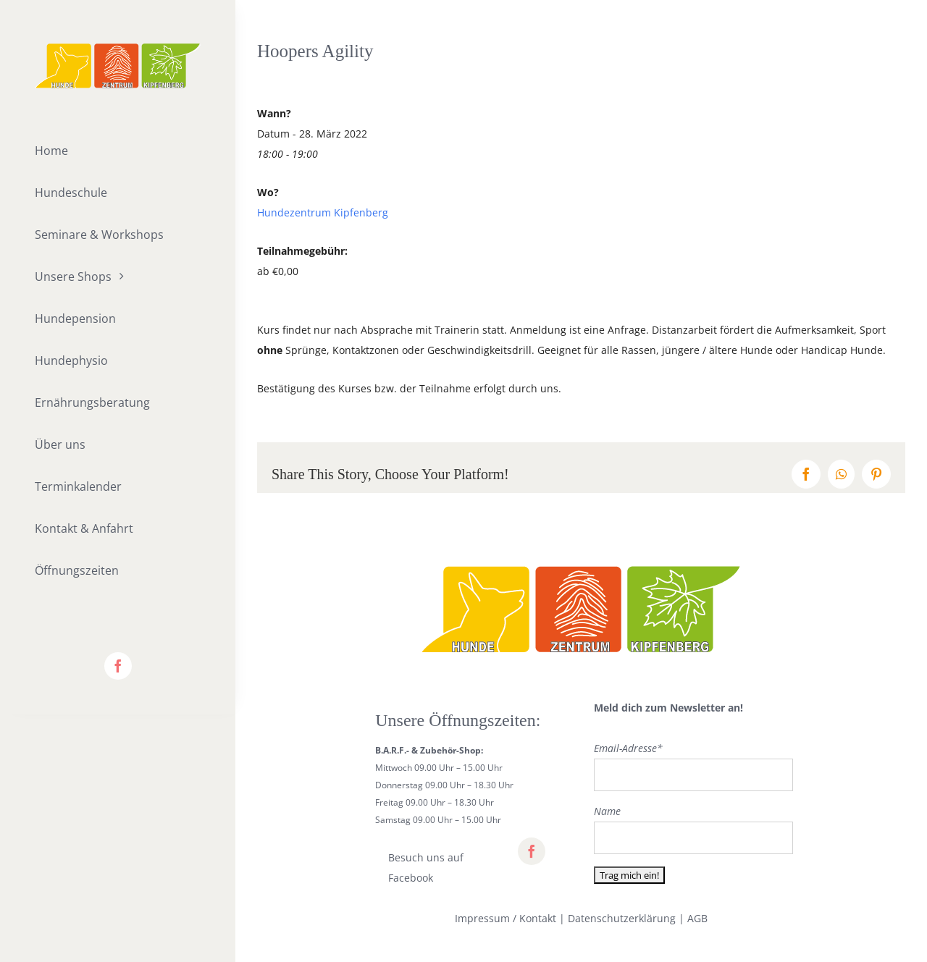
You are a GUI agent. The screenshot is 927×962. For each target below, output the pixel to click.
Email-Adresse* (628, 748)
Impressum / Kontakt (505, 918)
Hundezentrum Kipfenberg (322, 212)
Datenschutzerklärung (622, 918)
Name (607, 811)
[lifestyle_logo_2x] (118, 48)
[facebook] (118, 666)
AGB (697, 918)
